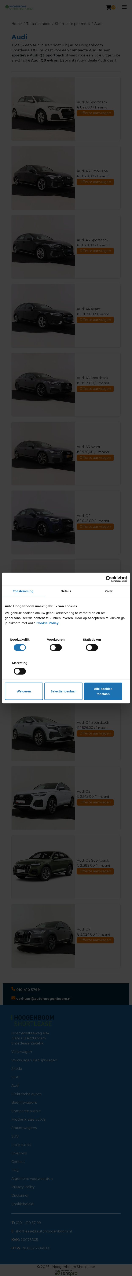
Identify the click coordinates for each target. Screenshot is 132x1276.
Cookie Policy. (47, 637)
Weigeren (25, 679)
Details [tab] (66, 605)
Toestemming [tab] (23, 605)
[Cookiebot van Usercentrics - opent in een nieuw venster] (108, 593)
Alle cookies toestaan (107, 679)
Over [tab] (109, 605)
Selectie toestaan (66, 679)
